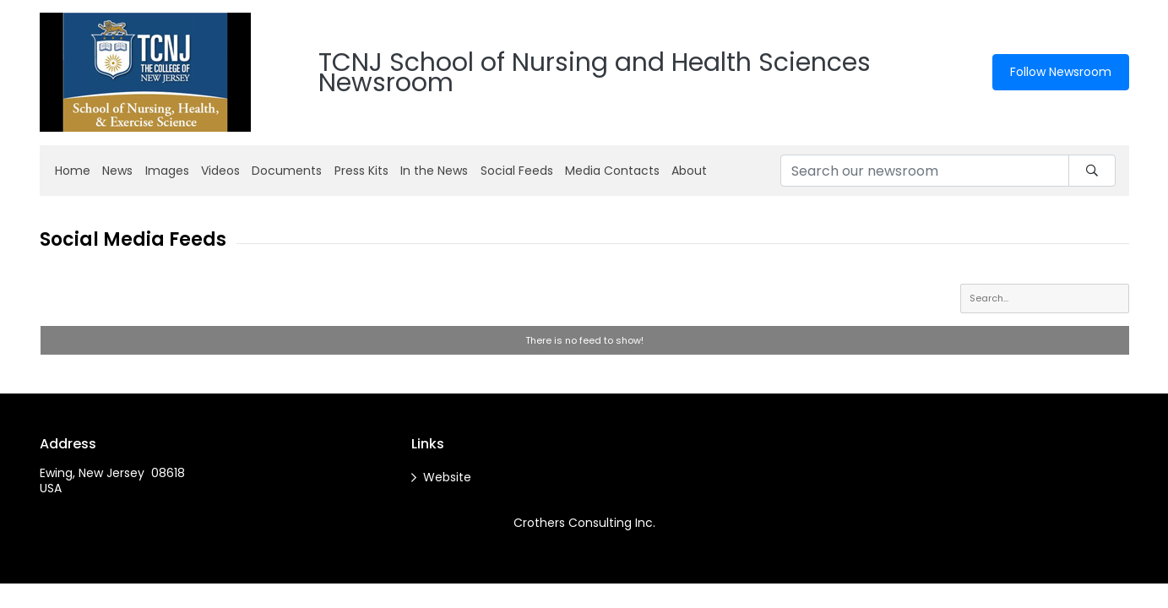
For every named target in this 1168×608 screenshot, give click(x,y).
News (117, 170)
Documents (287, 170)
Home (72, 170)
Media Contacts (612, 170)
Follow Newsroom (1060, 71)
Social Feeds (517, 170)
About (689, 170)
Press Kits (361, 170)
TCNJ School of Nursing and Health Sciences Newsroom (594, 72)
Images (167, 170)
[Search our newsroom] (924, 171)
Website (447, 477)
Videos (220, 170)
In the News (434, 170)
